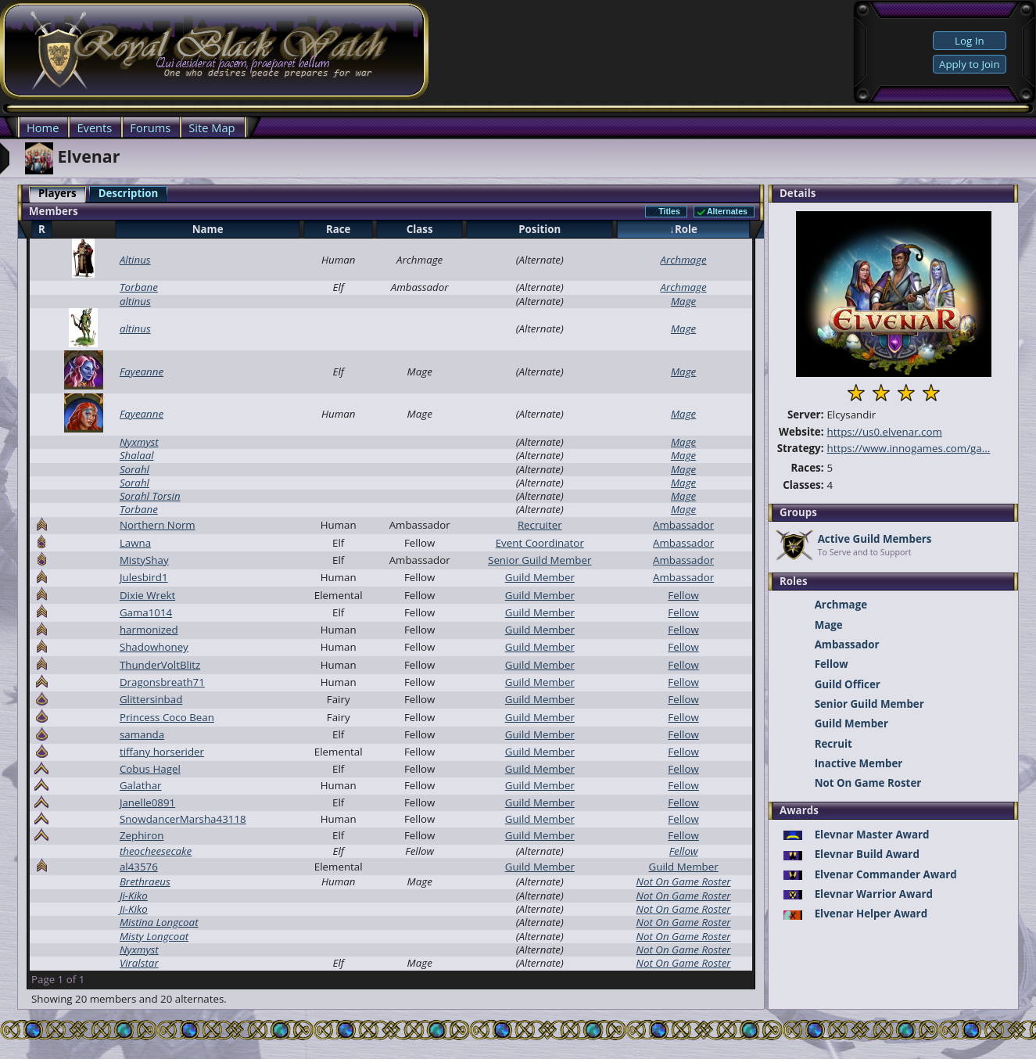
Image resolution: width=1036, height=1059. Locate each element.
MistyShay (144, 560)
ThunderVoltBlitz (160, 665)
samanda (142, 734)
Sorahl (134, 469)
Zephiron (141, 835)
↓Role (683, 229)
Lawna (135, 543)
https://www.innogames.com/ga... (908, 448)
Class (420, 229)
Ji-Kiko (134, 895)
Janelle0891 (147, 802)
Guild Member (540, 577)
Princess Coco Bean (167, 717)
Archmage (684, 260)
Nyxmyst (139, 442)
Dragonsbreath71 (162, 682)
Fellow (683, 595)
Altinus (135, 260)
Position (539, 229)
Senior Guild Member (539, 560)
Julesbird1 (144, 577)
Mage (683, 301)
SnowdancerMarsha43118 (183, 819)
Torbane (139, 287)
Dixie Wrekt (147, 595)
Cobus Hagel (150, 769)
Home (43, 127)
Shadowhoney (154, 647)
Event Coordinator (540, 543)
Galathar (141, 785)
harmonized (149, 630)
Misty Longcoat (154, 936)
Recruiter (540, 525)
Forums (150, 127)
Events (94, 127)
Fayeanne (141, 371)
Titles (669, 211)
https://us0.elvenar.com (883, 432)
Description (129, 193)
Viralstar (139, 963)
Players (57, 193)
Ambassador (683, 525)
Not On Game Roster (683, 881)
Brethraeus (145, 881)
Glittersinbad (151, 699)
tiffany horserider (162, 752)
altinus (135, 301)
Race (338, 229)
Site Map (211, 127)
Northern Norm (157, 525)
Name (208, 229)
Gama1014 (146, 612)
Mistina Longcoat (159, 922)
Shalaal (137, 455)
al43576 (139, 867)
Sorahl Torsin (150, 496)
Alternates (727, 211)
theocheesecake (156, 851)
